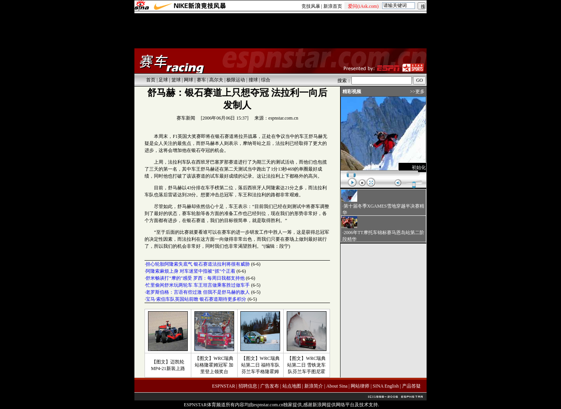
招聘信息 (247, 386)
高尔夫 (216, 80)
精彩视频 (351, 91)
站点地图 (291, 386)
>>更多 (417, 91)
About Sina (336, 386)
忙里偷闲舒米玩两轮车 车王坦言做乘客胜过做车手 (198, 285)
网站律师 (360, 386)
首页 (150, 80)
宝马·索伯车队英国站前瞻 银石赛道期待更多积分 (196, 299)
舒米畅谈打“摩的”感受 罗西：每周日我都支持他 (195, 278)
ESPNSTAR (223, 386)
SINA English (386, 386)
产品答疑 (411, 386)
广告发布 (269, 386)
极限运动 (235, 80)
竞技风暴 (311, 6)
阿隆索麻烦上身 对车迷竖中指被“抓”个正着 (190, 271)
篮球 (176, 80)
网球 (188, 80)
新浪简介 (313, 386)
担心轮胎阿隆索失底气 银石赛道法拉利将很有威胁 (198, 264)
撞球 (253, 80)
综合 (265, 80)
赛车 (201, 80)
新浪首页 (332, 6)
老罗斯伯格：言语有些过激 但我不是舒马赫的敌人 (198, 292)
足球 (163, 80)
